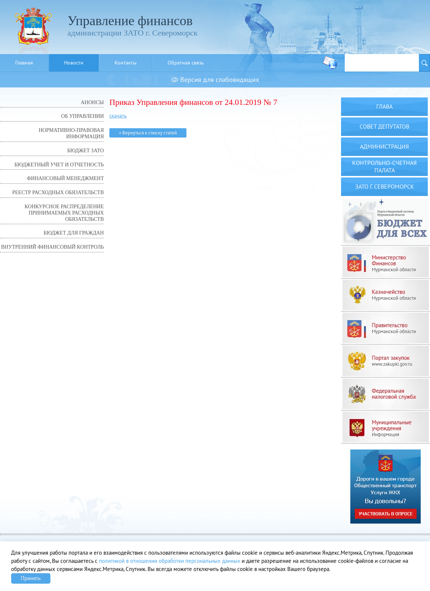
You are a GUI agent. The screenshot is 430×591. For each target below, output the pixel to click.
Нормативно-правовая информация (71, 133)
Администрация (384, 146)
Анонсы (92, 102)
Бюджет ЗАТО (85, 150)
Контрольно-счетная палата (384, 166)
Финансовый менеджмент (65, 178)
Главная (24, 62)
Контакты (125, 62)
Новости (73, 62)
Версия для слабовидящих (215, 80)
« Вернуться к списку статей (148, 133)
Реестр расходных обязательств (58, 192)
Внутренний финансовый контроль (52, 247)
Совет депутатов (384, 126)
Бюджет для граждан (74, 233)
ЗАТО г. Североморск (384, 186)
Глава (384, 106)
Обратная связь (186, 62)
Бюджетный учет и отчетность (59, 164)
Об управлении (82, 116)
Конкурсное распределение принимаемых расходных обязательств (64, 213)
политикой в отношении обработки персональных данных (169, 560)
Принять (31, 578)
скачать (118, 115)
